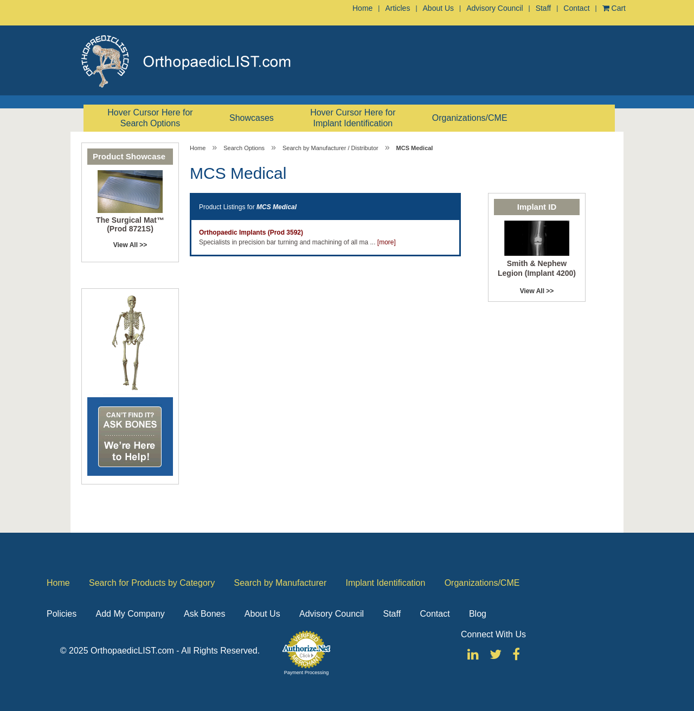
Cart (614, 8)
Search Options (244, 148)
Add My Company (129, 613)
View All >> (130, 245)
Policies (61, 613)
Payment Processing (306, 672)
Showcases (251, 117)
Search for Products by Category (152, 582)
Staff (543, 8)
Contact (576, 8)
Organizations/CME (469, 117)
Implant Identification (386, 582)
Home (362, 8)
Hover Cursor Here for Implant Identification (352, 118)
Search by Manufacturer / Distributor (330, 148)
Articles (397, 8)
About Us (438, 8)
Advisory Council (494, 8)
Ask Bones (204, 613)
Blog (477, 613)
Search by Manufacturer (280, 582)
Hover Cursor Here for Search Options (149, 118)
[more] (386, 242)
